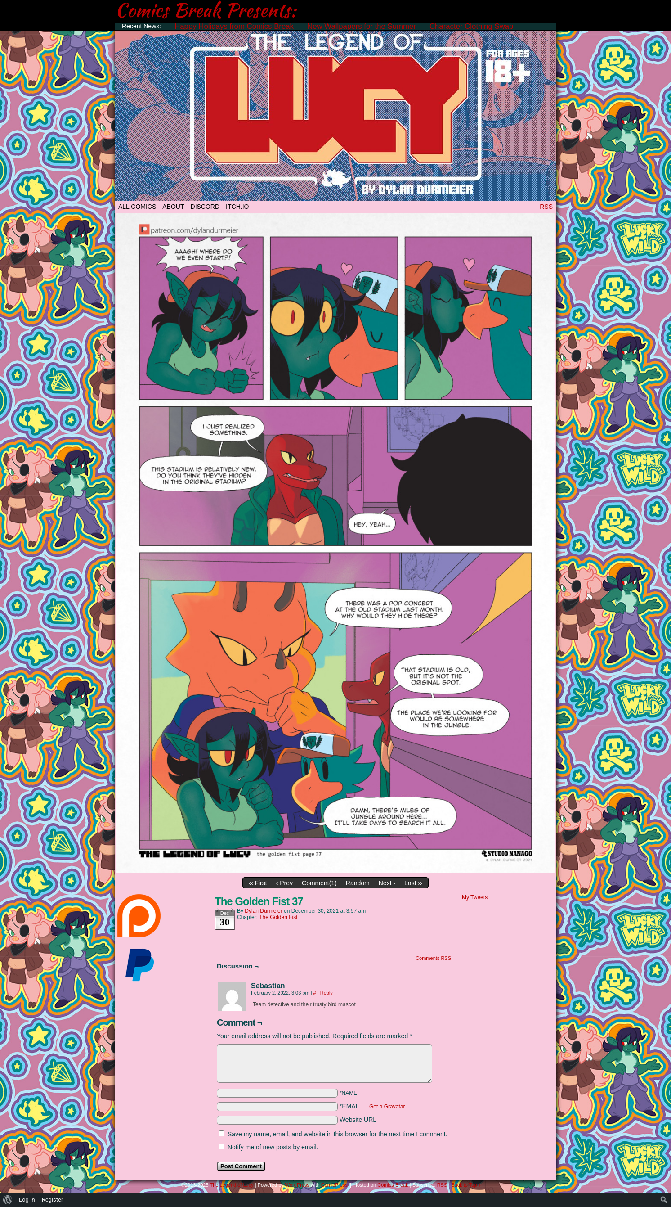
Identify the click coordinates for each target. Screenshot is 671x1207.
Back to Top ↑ (466, 1185)
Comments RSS (433, 958)
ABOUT (173, 206)
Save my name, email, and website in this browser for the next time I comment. (337, 1134)
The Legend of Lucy (335, 113)
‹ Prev (284, 883)
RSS (546, 206)
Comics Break (392, 1185)
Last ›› (413, 883)
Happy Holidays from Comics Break (234, 26)
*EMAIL (372, 1106)
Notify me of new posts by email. (273, 1147)
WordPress (297, 1185)
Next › (387, 883)
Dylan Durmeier (263, 911)
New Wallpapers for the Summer (361, 26)
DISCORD (205, 206)
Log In (27, 1199)
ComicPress (334, 1185)
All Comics (137, 206)
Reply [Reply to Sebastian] (326, 992)
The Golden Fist (278, 917)
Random (358, 883)
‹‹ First (258, 883)
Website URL (358, 1119)
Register (52, 1199)
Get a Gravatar (387, 1106)
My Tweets (475, 897)
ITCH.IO (237, 206)
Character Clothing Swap (471, 26)
